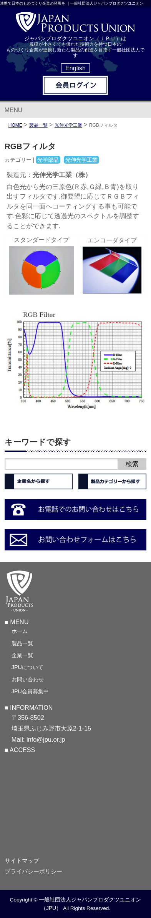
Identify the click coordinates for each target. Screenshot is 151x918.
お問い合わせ (28, 679)
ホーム (20, 631)
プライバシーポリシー (33, 871)
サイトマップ (22, 861)
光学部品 (48, 160)
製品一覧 (22, 643)
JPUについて (27, 667)
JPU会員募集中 (30, 691)
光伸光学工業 (68, 125)
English (75, 68)
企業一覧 (22, 655)
